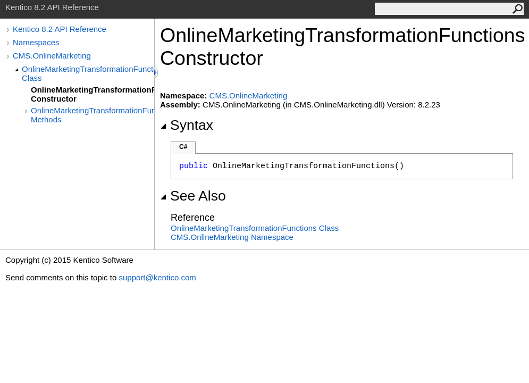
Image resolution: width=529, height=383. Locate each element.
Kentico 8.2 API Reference (59, 29)
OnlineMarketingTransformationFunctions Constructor (92, 94)
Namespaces (36, 42)
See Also (193, 196)
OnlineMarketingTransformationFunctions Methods (92, 115)
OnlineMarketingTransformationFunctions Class (88, 73)
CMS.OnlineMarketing (52, 55)
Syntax (186, 125)
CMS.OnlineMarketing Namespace (232, 237)
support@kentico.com (157, 277)
